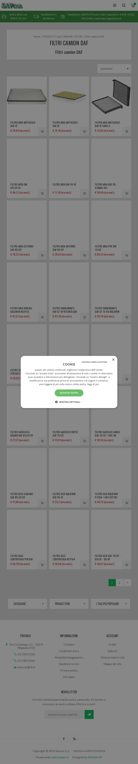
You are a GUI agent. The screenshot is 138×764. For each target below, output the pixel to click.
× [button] (113, 359)
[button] (69, 402)
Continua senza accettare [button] (94, 362)
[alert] (69, 382)
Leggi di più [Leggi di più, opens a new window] (93, 384)
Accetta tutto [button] (69, 392)
